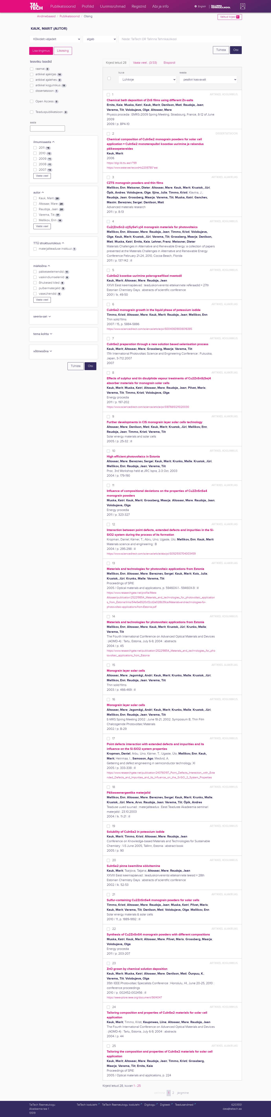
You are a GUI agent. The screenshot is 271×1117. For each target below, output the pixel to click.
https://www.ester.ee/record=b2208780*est (132, 167)
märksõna (41, 266)
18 (113, 787)
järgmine (183, 1093)
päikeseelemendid (54, 272)
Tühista (221, 50)
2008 (45, 164)
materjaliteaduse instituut (57, 249)
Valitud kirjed (229, 16)
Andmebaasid (46, 16)
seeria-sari (42, 316)
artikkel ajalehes (49, 80)
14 (113, 616)
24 (114, 1007)
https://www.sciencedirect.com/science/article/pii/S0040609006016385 (149, 329)
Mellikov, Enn (50, 220)
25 (114, 1046)
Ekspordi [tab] (169, 63)
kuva (121, 72)
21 (113, 894)
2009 (45, 159)
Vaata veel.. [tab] (145, 63)
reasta (182, 72)
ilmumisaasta (44, 142)
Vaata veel (42, 175)
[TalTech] (36, 6)
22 (114, 929)
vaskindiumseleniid (54, 277)
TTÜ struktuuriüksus (49, 243)
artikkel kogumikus (51, 85)
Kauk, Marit (49, 198)
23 (114, 963)
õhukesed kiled (51, 283)
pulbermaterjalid (52, 288)
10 (113, 451)
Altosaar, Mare (51, 204)
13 (113, 563)
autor (38, 192)
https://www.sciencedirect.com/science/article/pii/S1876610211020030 (148, 407)
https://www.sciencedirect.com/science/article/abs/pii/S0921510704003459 (151, 553)
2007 (45, 170)
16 (113, 699)
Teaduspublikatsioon (52, 112)
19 (113, 826)
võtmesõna (42, 351)
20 (114, 860)
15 (113, 665)
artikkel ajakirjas (49, 74)
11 (113, 485)
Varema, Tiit (49, 215)
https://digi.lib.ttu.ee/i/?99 (122, 163)
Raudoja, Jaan (51, 209)
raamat (42, 69)
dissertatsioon (47, 91)
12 (113, 524)
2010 (45, 153)
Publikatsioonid (70, 16)
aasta (33, 122)
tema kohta (43, 334)
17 (113, 738)
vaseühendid (50, 294)
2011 (45, 148)
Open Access (47, 102)
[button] (242, 6)
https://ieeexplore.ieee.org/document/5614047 (134, 997)
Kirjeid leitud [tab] (116, 63)
